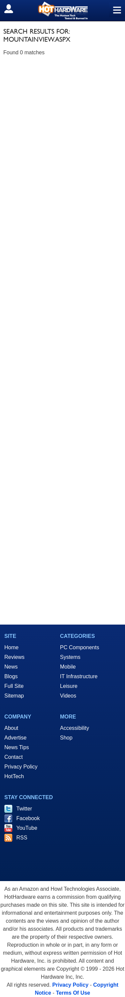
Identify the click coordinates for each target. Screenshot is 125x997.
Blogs (11, 676)
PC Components (79, 647)
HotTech (14, 776)
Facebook (28, 818)
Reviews (14, 657)
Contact (13, 757)
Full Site (14, 686)
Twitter (24, 808)
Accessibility (74, 728)
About (11, 728)
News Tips (16, 747)
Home (11, 647)
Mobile (68, 667)
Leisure (68, 686)
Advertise (15, 738)
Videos (68, 696)
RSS (21, 837)
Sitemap (14, 696)
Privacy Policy (21, 766)
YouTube (26, 828)
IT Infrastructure (79, 676)
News (11, 667)
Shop (66, 738)
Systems (70, 657)
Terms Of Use (73, 993)
